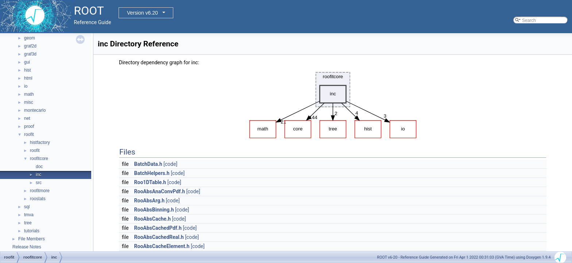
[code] (170, 164)
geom (29, 38)
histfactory (40, 142)
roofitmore (40, 190)
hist (27, 70)
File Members (31, 238)
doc (39, 166)
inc (38, 174)
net (27, 118)
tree (28, 222)
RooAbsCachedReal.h (159, 237)
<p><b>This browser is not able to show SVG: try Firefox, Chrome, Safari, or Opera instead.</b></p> (333, 103)
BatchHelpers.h (152, 173)
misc (28, 102)
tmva (29, 214)
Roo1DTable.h (150, 182)
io (25, 86)
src (39, 182)
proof (29, 126)
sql (27, 206)
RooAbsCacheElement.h (162, 246)
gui (27, 62)
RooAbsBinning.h (154, 210)
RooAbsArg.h (149, 200)
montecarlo (35, 110)
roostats (38, 198)
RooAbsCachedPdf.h (158, 228)
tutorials (31, 230)
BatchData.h (148, 164)
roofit (29, 134)
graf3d (30, 54)
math (29, 94)
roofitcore (39, 158)
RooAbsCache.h (152, 219)
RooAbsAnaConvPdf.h (159, 191)
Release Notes (26, 246)
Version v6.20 (142, 13)
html (28, 78)
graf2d (30, 46)
